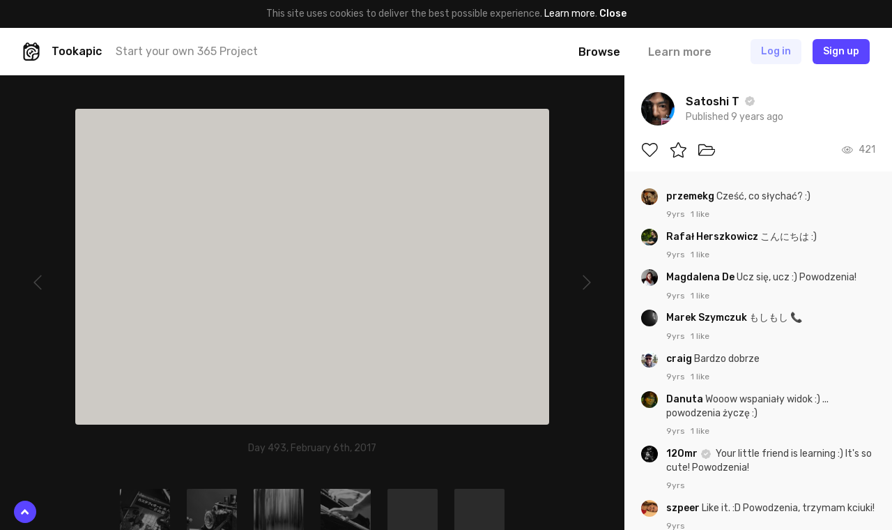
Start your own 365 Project (187, 51)
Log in (776, 51)
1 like (700, 214)
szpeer (684, 508)
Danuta (685, 399)
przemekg (691, 196)
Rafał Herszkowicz (713, 237)
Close (612, 14)
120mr (683, 454)
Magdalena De (701, 277)
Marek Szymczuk (707, 318)
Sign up (841, 51)
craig (680, 359)
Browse (599, 52)
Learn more (569, 14)
